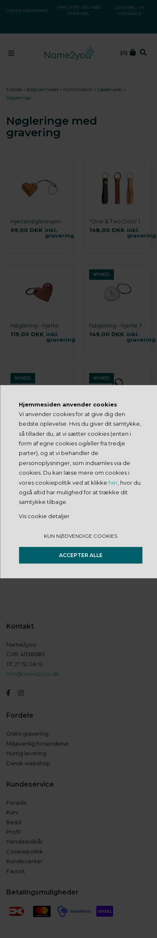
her (113, 482)
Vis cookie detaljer (44, 516)
